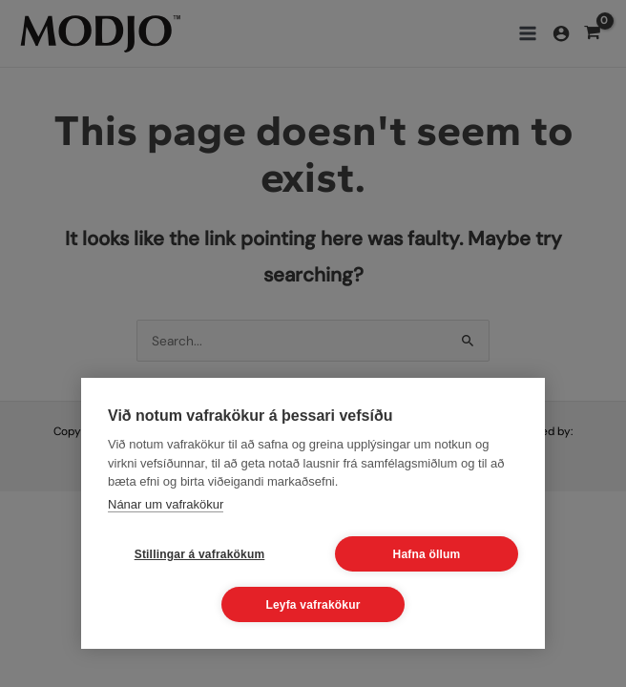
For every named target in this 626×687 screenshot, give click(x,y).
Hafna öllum (427, 554)
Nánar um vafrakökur (165, 504)
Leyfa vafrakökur (312, 605)
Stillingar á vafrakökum (200, 554)
